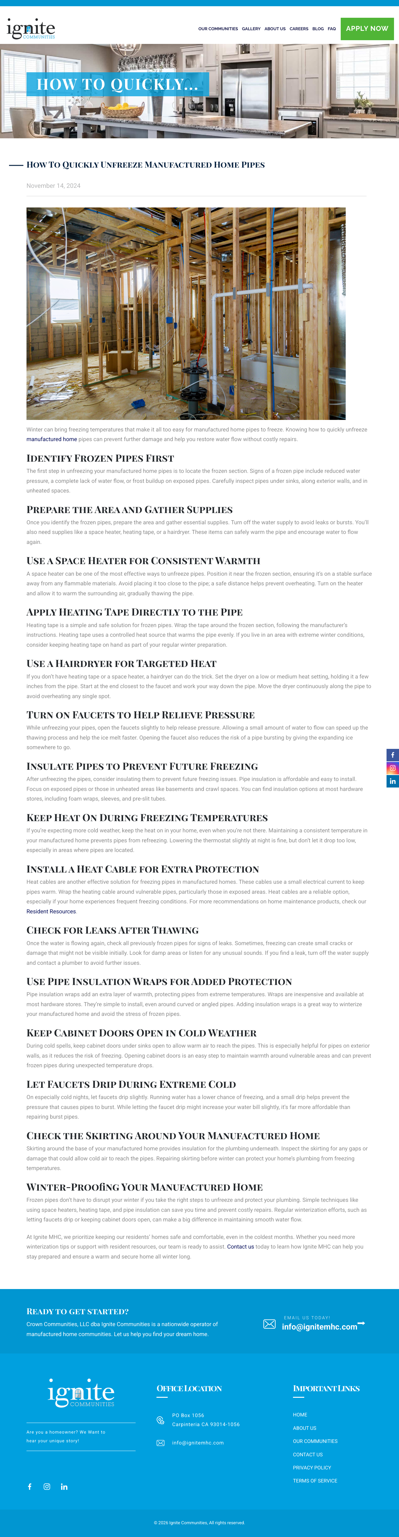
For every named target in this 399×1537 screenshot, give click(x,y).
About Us (304, 1428)
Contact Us (308, 1455)
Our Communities (315, 1441)
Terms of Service (315, 1481)
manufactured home (51, 439)
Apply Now (367, 29)
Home (300, 1415)
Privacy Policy (312, 1468)
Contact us (240, 1247)
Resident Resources (51, 911)
